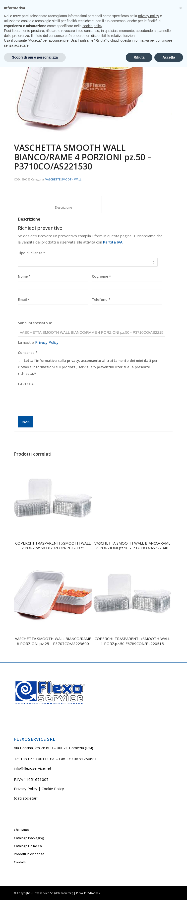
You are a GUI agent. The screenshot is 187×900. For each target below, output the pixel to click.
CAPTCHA (26, 384)
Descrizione (58, 207)
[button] (181, 841)
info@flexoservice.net (32, 768)
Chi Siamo (21, 829)
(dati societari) (26, 798)
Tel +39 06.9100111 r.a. (79, 3)
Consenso (27, 352)
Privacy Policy (47, 342)
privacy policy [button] (148, 849)
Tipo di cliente (31, 253)
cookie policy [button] (92, 859)
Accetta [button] (168, 890)
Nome (24, 276)
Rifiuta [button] (139, 890)
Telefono (101, 299)
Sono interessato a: (35, 323)
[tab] (58, 204)
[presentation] (56, 398)
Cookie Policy (53, 788)
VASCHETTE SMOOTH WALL (63, 179)
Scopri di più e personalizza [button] (35, 890)
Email (24, 299)
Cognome (101, 276)
